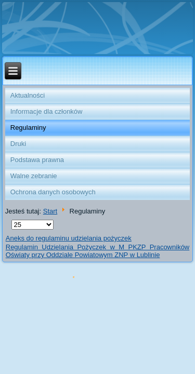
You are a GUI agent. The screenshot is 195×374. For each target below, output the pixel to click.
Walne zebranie (33, 176)
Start (50, 211)
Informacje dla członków (46, 111)
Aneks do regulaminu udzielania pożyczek (69, 238)
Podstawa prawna (37, 160)
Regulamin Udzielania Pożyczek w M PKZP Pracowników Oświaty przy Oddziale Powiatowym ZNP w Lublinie (98, 251)
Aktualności (27, 95)
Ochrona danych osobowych (53, 192)
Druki (18, 144)
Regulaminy (28, 127)
